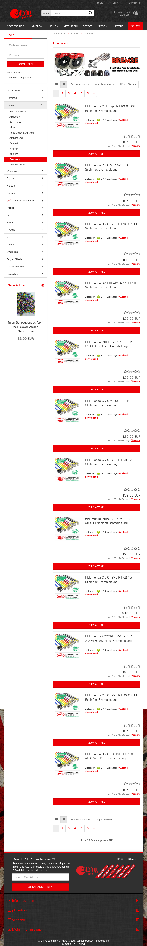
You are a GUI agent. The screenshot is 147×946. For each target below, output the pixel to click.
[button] (100, 3)
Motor (13, 127)
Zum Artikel (96, 153)
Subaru (11, 193)
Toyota (87, 26)
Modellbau (12, 251)
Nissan (102, 26)
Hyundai (11, 229)
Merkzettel (132, 2)
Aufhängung (16, 137)
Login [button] (113, 2)
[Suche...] (46, 13)
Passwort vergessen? (19, 77)
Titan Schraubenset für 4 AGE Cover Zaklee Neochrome (26, 327)
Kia (8, 237)
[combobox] (80, 84)
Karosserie (15, 122)
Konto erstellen (15, 72)
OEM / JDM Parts (21, 200)
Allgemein (14, 116)
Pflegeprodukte (17, 164)
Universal (36, 26)
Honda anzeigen (18, 111)
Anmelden (25, 64)
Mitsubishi (71, 26)
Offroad (11, 244)
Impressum (102, 940)
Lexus (10, 214)
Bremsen (14, 159)
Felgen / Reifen (15, 259)
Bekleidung (13, 273)
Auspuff (13, 143)
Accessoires (15, 26)
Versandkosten (85, 940)
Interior (13, 148)
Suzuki (10, 222)
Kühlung (13, 153)
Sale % (135, 26)
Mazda (10, 207)
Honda (53, 26)
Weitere (118, 26)
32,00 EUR (25, 339)
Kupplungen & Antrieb (21, 132)
